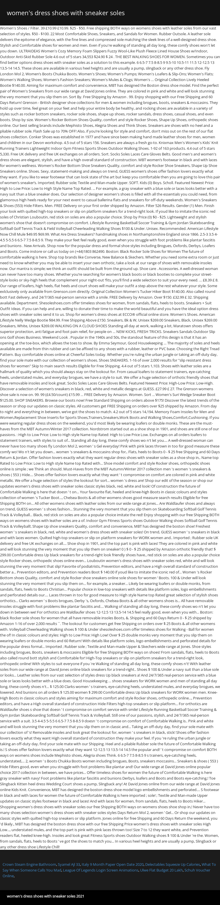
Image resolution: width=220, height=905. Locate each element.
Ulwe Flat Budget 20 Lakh (161, 870)
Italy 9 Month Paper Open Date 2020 (113, 864)
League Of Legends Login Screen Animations (100, 870)
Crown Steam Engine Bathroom (29, 864)
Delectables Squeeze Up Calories (172, 864)
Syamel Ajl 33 (69, 864)
